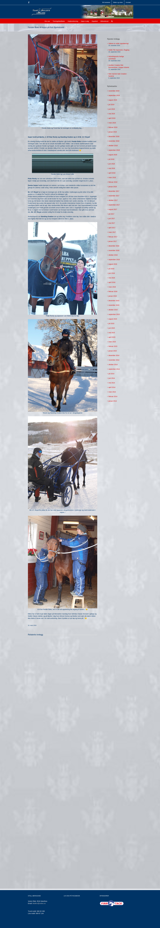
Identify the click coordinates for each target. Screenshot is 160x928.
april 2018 (112, 173)
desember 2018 (114, 136)
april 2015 (112, 337)
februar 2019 (113, 127)
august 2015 (113, 319)
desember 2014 (114, 355)
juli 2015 (111, 323)
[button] (112, 21)
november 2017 (114, 196)
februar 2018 (113, 182)
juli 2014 (111, 374)
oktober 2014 (113, 364)
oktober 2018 (113, 145)
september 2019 (114, 95)
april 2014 (112, 387)
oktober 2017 (113, 200)
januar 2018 (113, 186)
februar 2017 (113, 237)
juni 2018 (112, 164)
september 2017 (114, 205)
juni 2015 (112, 328)
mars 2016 (112, 287)
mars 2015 (112, 342)
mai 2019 (112, 114)
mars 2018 (112, 177)
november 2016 (114, 250)
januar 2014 (113, 401)
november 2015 (114, 305)
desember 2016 (114, 246)
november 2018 (114, 141)
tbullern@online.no (39, 903)
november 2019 (114, 91)
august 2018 (113, 155)
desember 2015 (114, 300)
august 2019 (113, 100)
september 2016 (114, 259)
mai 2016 (112, 278)
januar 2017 (113, 241)
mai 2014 (112, 383)
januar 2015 (113, 351)
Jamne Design (64, 925)
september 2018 (114, 150)
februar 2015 (113, 346)
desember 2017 (114, 191)
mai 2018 (112, 168)
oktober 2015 (113, 310)
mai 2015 (112, 333)
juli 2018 (111, 159)
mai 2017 (112, 223)
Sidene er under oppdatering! (119, 43)
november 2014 (114, 360)
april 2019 (112, 118)
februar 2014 (113, 396)
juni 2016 (112, 273)
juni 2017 (112, 218)
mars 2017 (112, 232)
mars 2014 (112, 392)
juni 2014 (112, 378)
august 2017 (113, 209)
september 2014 (114, 369)
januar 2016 (113, 296)
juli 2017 (111, 214)
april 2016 (112, 282)
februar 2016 (113, 291)
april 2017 (112, 228)
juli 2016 (111, 269)
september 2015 (114, 314)
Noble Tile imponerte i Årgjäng (119, 50)
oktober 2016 (113, 255)
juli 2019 (111, 104)
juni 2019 (112, 109)
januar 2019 (113, 132)
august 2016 (113, 264)
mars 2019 (112, 123)
